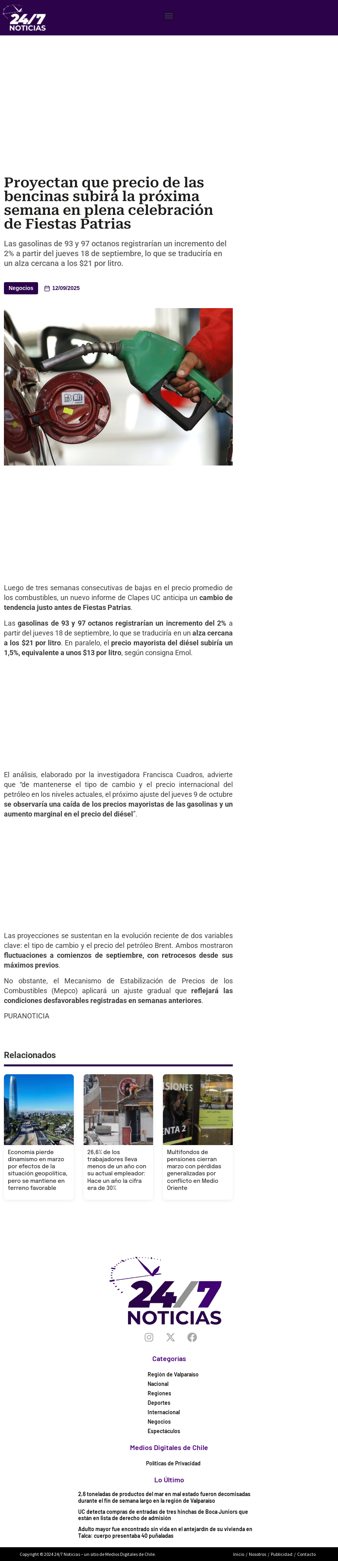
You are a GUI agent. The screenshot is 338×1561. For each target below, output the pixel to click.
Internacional (164, 1412)
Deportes (159, 1402)
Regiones (159, 1393)
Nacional (158, 1383)
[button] (169, 15)
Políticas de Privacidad (173, 1463)
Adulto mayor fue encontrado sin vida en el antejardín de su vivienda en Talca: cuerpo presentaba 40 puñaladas (165, 1532)
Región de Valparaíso (173, 1374)
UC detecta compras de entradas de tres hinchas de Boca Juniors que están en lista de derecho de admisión (163, 1515)
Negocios (21, 288)
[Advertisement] (171, 94)
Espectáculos (164, 1431)
